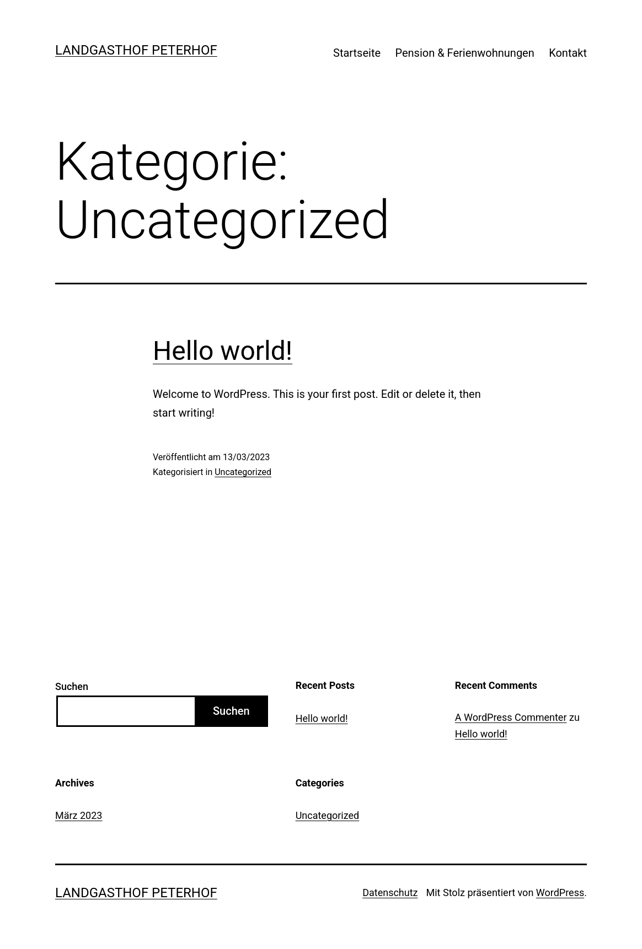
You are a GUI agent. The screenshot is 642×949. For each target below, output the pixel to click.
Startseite (357, 53)
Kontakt (568, 53)
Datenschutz (390, 892)
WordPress (560, 892)
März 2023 (78, 815)
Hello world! (222, 350)
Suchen (71, 686)
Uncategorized (243, 472)
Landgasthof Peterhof (136, 50)
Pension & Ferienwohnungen (464, 53)
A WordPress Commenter (511, 717)
